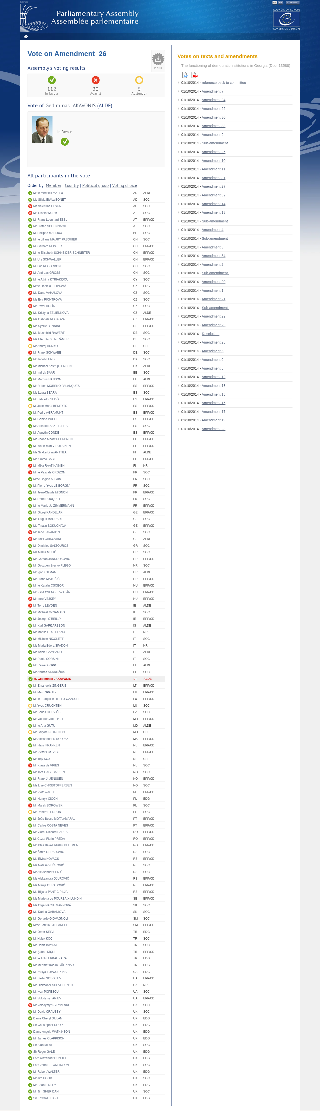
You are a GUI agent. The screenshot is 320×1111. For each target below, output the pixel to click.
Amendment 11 (214, 169)
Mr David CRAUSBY (46, 1011)
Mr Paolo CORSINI (45, 659)
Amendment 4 (213, 230)
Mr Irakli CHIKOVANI (47, 539)
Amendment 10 (214, 161)
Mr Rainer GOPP (44, 665)
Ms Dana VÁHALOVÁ (47, 293)
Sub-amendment (215, 143)
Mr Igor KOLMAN (44, 572)
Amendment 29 (214, 325)
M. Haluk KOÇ (42, 938)
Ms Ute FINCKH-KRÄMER (50, 339)
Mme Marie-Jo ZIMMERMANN (53, 505)
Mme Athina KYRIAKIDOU (50, 279)
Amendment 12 (214, 377)
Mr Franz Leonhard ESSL (50, 219)
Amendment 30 (214, 117)
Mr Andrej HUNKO (45, 346)
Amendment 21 (214, 299)
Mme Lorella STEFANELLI (50, 925)
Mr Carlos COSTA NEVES (50, 825)
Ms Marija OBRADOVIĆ (49, 885)
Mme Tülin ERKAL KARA (50, 958)
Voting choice (124, 185)
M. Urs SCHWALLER (47, 259)
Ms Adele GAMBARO (47, 652)
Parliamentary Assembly (80, 18)
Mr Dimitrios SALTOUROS (50, 545)
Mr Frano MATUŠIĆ (46, 579)
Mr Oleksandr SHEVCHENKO (53, 985)
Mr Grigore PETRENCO (49, 732)
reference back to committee (224, 83)
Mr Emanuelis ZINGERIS (49, 685)
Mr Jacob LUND (43, 359)
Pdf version (195, 75)
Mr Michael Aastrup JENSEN (52, 366)
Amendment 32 (214, 195)
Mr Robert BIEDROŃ (47, 812)
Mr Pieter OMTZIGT (46, 752)
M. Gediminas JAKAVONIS (52, 679)
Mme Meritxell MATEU (48, 193)
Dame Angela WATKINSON (51, 1031)
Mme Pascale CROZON (49, 472)
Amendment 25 (214, 109)
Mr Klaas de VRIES (46, 765)
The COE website (286, 19)
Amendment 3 (213, 247)
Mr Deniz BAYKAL (45, 945)
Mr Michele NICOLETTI (48, 639)
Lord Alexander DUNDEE (50, 1058)
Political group (95, 185)
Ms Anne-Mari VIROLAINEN (52, 446)
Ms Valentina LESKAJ (47, 206)
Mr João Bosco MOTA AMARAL (54, 818)
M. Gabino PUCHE (45, 419)
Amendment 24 (214, 100)
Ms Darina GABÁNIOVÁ (49, 912)
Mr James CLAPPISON (48, 1038)
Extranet (293, 2)
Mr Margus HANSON (47, 379)
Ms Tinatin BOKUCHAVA (49, 525)
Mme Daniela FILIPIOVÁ (49, 286)
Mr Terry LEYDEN (45, 605)
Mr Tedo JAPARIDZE (47, 532)
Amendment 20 (214, 282)
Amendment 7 (213, 91)
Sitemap (24, 2)
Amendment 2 (213, 264)
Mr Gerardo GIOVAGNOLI (50, 918)
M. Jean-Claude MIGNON (50, 492)
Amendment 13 (214, 386)
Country (71, 185)
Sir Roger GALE (44, 1051)
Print (158, 68)
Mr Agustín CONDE (46, 432)
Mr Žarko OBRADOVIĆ (48, 852)
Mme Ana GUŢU (44, 725)
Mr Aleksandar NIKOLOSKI (51, 739)
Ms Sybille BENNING (47, 326)
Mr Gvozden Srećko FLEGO (52, 565)
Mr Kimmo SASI (43, 459)
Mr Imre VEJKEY (44, 599)
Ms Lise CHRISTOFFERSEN (52, 785)
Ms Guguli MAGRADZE (48, 519)
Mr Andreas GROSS (46, 272)
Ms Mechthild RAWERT (48, 333)
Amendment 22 (214, 316)
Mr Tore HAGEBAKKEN (49, 772)
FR (280, 2)
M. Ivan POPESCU (45, 991)
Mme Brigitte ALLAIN (47, 479)
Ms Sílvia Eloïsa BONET (49, 199)
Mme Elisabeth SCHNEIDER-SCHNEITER (61, 252)
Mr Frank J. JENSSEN (48, 778)
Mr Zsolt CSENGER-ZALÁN (51, 592)
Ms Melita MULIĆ (44, 552)
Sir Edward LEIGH (45, 1098)
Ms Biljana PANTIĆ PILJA (50, 892)
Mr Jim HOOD (42, 1078)
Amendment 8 (213, 368)
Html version (185, 75)
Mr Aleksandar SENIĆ (47, 872)
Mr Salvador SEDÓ (46, 399)
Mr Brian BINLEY (44, 1085)
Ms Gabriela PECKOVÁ (49, 319)
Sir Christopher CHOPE (49, 1025)
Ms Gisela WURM (45, 213)
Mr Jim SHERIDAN (45, 1091)
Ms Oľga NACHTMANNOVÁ (52, 905)
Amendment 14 (214, 204)
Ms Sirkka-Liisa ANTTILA (49, 452)
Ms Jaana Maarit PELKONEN (52, 439)
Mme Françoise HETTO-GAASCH (55, 699)
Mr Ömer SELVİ (43, 932)
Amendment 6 (213, 360)
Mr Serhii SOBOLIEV (47, 978)
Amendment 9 (213, 135)
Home (25, 36)
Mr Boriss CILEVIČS (46, 712)
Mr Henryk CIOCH (45, 798)
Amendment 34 (214, 256)
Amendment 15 (214, 394)
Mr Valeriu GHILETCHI (48, 719)
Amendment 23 (214, 429)
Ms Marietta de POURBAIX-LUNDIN (57, 898)
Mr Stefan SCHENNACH (49, 226)
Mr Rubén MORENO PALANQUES (56, 386)
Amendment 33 (214, 126)
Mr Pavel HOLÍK (44, 306)
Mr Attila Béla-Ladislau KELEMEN (55, 845)
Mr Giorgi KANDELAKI (48, 512)
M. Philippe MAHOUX (47, 233)
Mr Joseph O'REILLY (47, 619)
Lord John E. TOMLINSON (51, 1065)
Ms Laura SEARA (45, 392)
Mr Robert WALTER (46, 1071)
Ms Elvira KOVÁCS (46, 859)
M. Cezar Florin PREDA (49, 839)
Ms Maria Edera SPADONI (50, 645)
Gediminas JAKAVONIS (71, 105)
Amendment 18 (214, 212)
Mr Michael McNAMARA (49, 612)
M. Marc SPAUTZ (44, 692)
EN (274, 2)
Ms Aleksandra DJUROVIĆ (51, 878)
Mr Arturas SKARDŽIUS (49, 672)
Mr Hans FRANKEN (46, 745)
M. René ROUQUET (46, 499)
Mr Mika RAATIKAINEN (48, 465)
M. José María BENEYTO (50, 406)
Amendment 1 (213, 291)
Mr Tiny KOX (41, 759)
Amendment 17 (214, 412)
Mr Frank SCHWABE (47, 352)
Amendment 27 (214, 186)
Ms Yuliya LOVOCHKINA (49, 972)
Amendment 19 (214, 420)
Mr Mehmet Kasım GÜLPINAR (53, 965)
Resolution (211, 334)
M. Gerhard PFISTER (47, 246)
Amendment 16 (214, 403)
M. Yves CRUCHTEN (47, 705)
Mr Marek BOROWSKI (48, 805)
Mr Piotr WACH (43, 792)
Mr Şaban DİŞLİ (43, 952)
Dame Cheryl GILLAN (47, 1018)
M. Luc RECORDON (46, 266)
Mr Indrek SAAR (44, 372)
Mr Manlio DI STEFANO (49, 632)
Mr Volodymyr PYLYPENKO (51, 1005)
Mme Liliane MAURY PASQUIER (55, 239)
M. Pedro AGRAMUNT (48, 412)
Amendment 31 (214, 178)
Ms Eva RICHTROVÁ (47, 299)
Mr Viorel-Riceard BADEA (50, 832)
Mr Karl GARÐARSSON (49, 625)
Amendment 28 (214, 342)
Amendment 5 (213, 351)
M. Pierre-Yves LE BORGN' (51, 485)
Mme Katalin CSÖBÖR (48, 585)
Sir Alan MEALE (43, 1045)
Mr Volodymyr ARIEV (47, 998)
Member (53, 185)
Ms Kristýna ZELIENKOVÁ (50, 313)
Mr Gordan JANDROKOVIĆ (51, 559)
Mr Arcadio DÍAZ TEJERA (50, 426)
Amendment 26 (214, 152)
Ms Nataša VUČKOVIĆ (48, 865)
